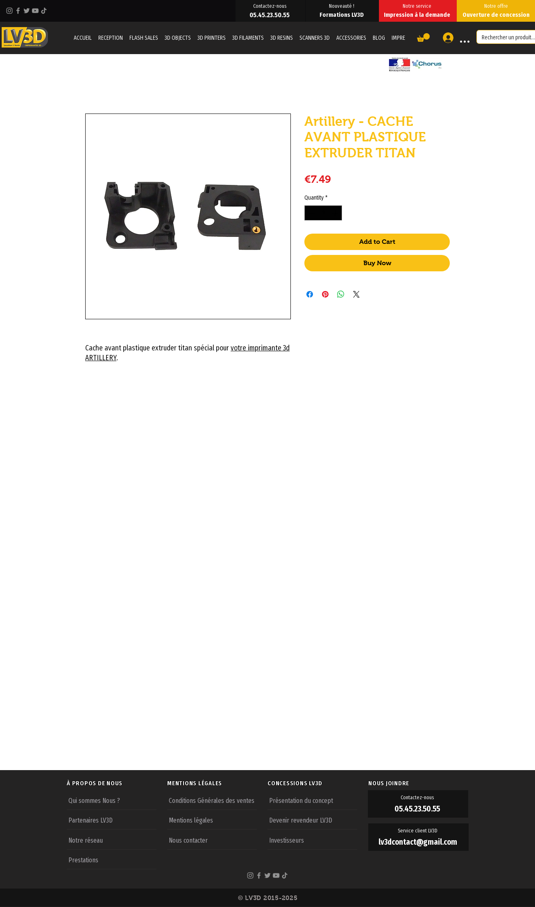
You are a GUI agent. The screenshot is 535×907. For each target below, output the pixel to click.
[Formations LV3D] (342, 15)
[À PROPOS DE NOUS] (117, 783)
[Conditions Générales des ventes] (212, 800)
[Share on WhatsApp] (341, 294)
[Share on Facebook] (310, 294)
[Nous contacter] (212, 840)
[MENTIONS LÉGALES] (217, 783)
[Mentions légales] (212, 820)
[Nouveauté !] (342, 5)
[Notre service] (418, 5)
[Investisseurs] (312, 840)
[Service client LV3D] (418, 830)
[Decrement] (311, 213)
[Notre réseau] (111, 840)
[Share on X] (356, 294)
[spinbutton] (323, 213)
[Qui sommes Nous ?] (111, 800)
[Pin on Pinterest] (325, 294)
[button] (423, 37)
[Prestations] (111, 859)
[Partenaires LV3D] (111, 820)
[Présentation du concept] (312, 800)
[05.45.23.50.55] (270, 15)
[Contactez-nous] (270, 5)
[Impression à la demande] (418, 15)
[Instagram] (9, 11)
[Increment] (336, 213)
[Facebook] (18, 11)
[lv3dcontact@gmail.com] (418, 842)
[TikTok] (44, 11)
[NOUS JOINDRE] (418, 783)
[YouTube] (35, 11)
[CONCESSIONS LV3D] (317, 783)
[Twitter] (27, 11)
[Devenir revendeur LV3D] (312, 820)
